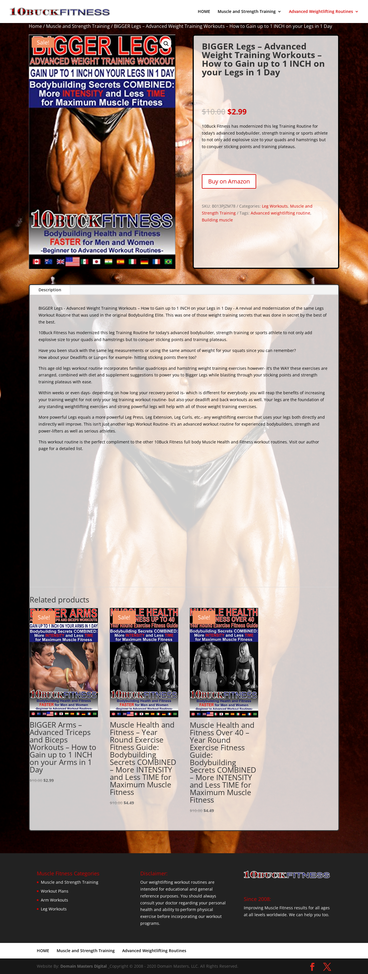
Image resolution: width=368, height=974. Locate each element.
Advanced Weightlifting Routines (321, 11)
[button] (166, 44)
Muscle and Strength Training (247, 11)
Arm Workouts (54, 900)
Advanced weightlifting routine (280, 213)
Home (35, 26)
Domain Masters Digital (83, 966)
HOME (204, 11)
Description (50, 289)
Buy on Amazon (229, 181)
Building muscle (217, 220)
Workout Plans (54, 891)
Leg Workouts (275, 206)
